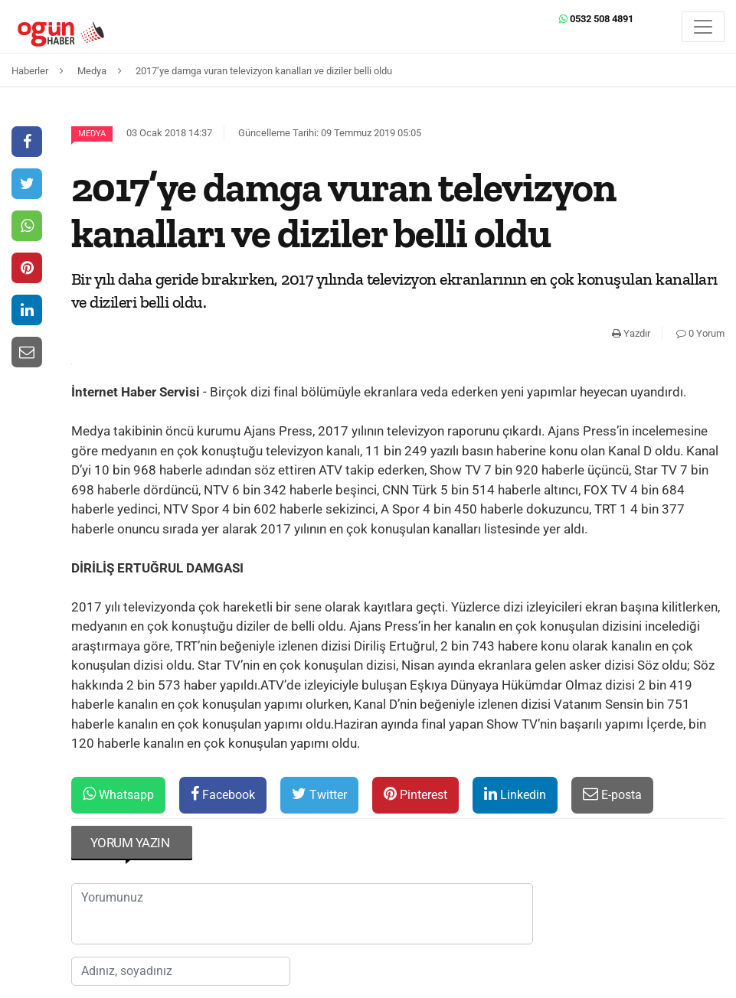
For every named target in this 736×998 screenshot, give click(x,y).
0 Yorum (700, 333)
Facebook (223, 794)
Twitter (319, 794)
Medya (92, 134)
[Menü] (703, 26)
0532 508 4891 (596, 18)
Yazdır (631, 333)
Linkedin (515, 794)
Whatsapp (118, 794)
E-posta (612, 794)
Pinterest (415, 794)
